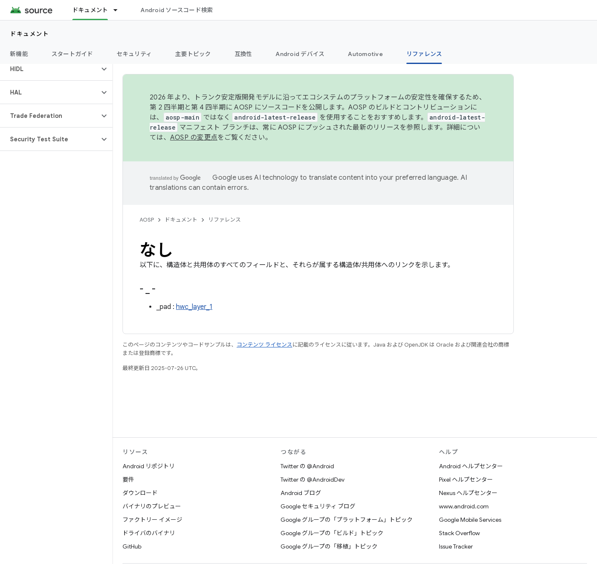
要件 (128, 479)
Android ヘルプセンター (471, 466)
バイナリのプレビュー (151, 506)
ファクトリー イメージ (152, 519)
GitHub (131, 546)
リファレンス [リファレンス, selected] (424, 54)
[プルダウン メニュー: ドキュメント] (119, 10)
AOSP (147, 219)
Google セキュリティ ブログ (318, 506)
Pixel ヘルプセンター (466, 479)
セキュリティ (134, 54)
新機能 (19, 54)
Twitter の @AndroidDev (312, 479)
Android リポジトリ (148, 466)
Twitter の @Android (307, 466)
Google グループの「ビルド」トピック (332, 533)
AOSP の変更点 (193, 137)
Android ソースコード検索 (176, 10)
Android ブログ (301, 493)
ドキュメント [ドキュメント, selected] (90, 10)
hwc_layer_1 (194, 307)
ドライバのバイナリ (148, 533)
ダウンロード (140, 493)
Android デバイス (300, 54)
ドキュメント (29, 34)
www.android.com (464, 506)
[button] (49, 69)
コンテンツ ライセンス (264, 344)
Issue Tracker (456, 546)
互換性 (244, 54)
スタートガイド (72, 54)
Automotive (365, 54)
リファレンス (224, 219)
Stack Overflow (459, 533)
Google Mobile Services (470, 519)
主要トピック (193, 54)
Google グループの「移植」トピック (329, 546)
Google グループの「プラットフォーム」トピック (347, 519)
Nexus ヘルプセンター (468, 493)
